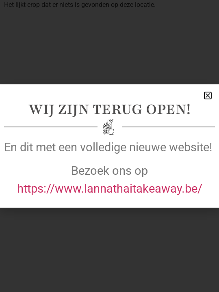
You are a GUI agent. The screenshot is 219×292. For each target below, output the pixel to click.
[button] (208, 95)
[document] (109, 146)
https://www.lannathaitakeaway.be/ (109, 188)
